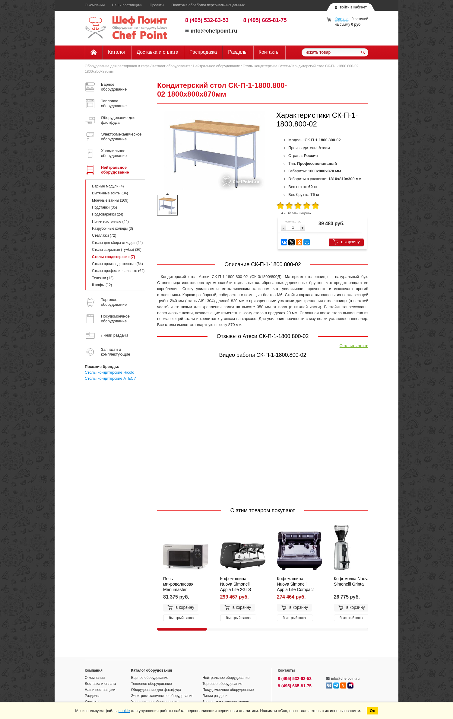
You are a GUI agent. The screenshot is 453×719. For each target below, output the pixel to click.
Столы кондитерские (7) (113, 257)
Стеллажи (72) (104, 235)
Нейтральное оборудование (216, 66)
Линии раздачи (214, 696)
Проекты (157, 5)
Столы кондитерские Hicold (109, 372)
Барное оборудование (150, 678)
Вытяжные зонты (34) (110, 193)
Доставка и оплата (157, 52)
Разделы (237, 52)
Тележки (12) (102, 278)
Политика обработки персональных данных (208, 5)
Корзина (342, 19)
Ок (372, 710)
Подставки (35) (104, 207)
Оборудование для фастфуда (156, 690)
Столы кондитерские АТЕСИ (110, 378)
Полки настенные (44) (110, 221)
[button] (302, 228)
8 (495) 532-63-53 (207, 20)
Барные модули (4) (108, 186)
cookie (124, 710)
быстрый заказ (181, 618)
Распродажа (203, 52)
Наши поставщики (127, 5)
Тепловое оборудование (151, 684)
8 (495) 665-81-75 (265, 20)
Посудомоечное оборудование (228, 690)
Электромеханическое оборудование (162, 696)
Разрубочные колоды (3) (112, 228)
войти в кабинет (353, 7)
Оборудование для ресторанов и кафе (117, 66)
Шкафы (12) (102, 285)
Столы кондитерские (259, 66)
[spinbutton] (293, 227)
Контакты (269, 52)
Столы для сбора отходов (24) (117, 243)
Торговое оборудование (222, 684)
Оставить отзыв (354, 346)
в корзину (346, 241)
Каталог (116, 52)
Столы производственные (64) (117, 264)
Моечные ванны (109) (110, 200)
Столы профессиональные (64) (118, 271)
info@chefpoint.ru (211, 31)
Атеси (285, 66)
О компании (95, 5)
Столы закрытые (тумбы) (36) (116, 250)
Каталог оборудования (171, 66)
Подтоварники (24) (107, 214)
